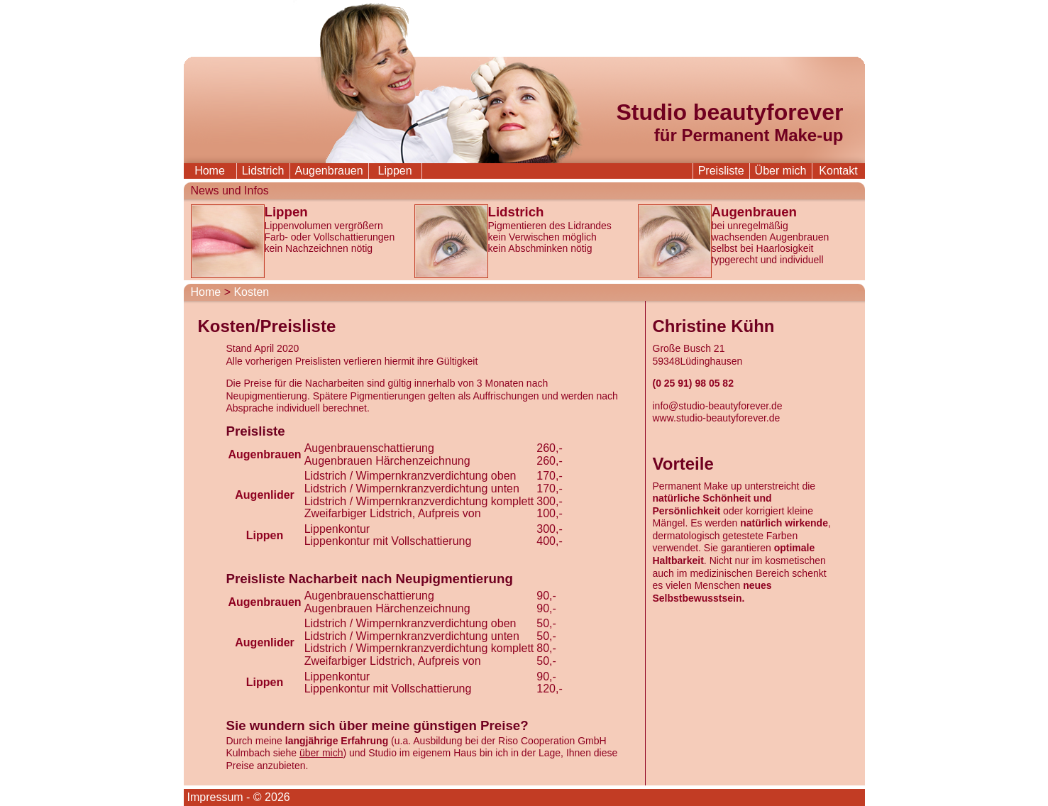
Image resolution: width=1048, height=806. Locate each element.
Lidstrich (263, 171)
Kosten (251, 292)
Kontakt (838, 171)
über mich (321, 752)
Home (209, 171)
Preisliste (721, 171)
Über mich (781, 171)
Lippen (395, 171)
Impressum (215, 797)
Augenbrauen (329, 171)
